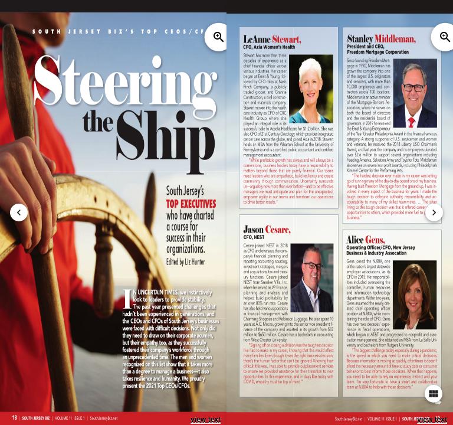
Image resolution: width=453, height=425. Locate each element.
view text (206, 420)
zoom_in (219, 37)
